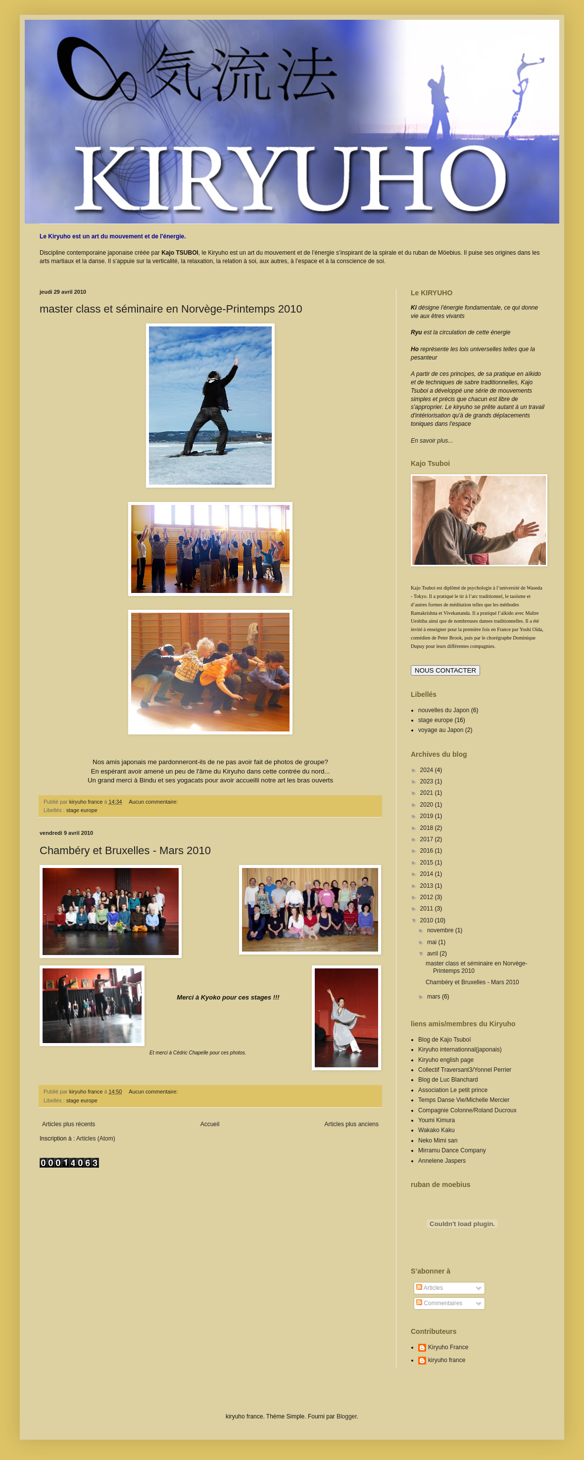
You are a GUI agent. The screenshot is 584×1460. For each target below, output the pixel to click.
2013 (427, 885)
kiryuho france (446, 1360)
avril (433, 953)
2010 (427, 920)
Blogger (347, 1416)
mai (432, 942)
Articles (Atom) (95, 1138)
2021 (427, 792)
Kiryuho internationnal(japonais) (460, 1049)
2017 (427, 839)
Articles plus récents (68, 1124)
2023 (427, 781)
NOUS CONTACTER (445, 670)
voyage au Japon (440, 730)
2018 (427, 827)
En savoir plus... (432, 440)
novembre (441, 930)
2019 (427, 816)
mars (434, 996)
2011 (427, 908)
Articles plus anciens (352, 1124)
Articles (429, 1287)
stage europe (81, 810)
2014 (427, 873)
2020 (427, 804)
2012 (427, 897)
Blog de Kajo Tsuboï (444, 1039)
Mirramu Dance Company (452, 1150)
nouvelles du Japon (443, 710)
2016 (427, 850)
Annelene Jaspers (442, 1160)
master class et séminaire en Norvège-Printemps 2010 (171, 309)
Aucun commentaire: (154, 802)
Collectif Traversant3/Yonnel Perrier (464, 1069)
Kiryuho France (448, 1347)
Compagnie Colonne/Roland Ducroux (467, 1110)
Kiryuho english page (446, 1059)
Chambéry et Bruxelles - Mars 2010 (125, 850)
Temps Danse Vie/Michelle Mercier (464, 1099)
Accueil (210, 1124)
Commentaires (439, 1303)
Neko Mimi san (437, 1140)
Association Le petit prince (452, 1090)
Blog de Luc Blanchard (448, 1079)
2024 (427, 770)
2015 (427, 862)
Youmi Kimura (436, 1120)
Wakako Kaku (436, 1130)
